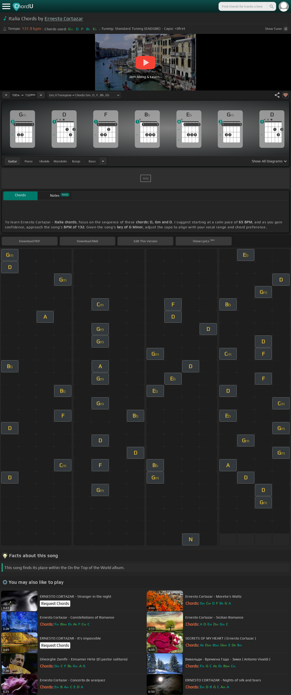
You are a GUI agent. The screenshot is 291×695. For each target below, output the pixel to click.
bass (92, 161)
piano (29, 161)
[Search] (271, 6)
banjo (76, 161)
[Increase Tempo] (41, 95)
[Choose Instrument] (103, 161)
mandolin (60, 161)
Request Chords (55, 603)
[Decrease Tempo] (6, 95)
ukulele (44, 161)
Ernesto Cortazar (64, 18)
